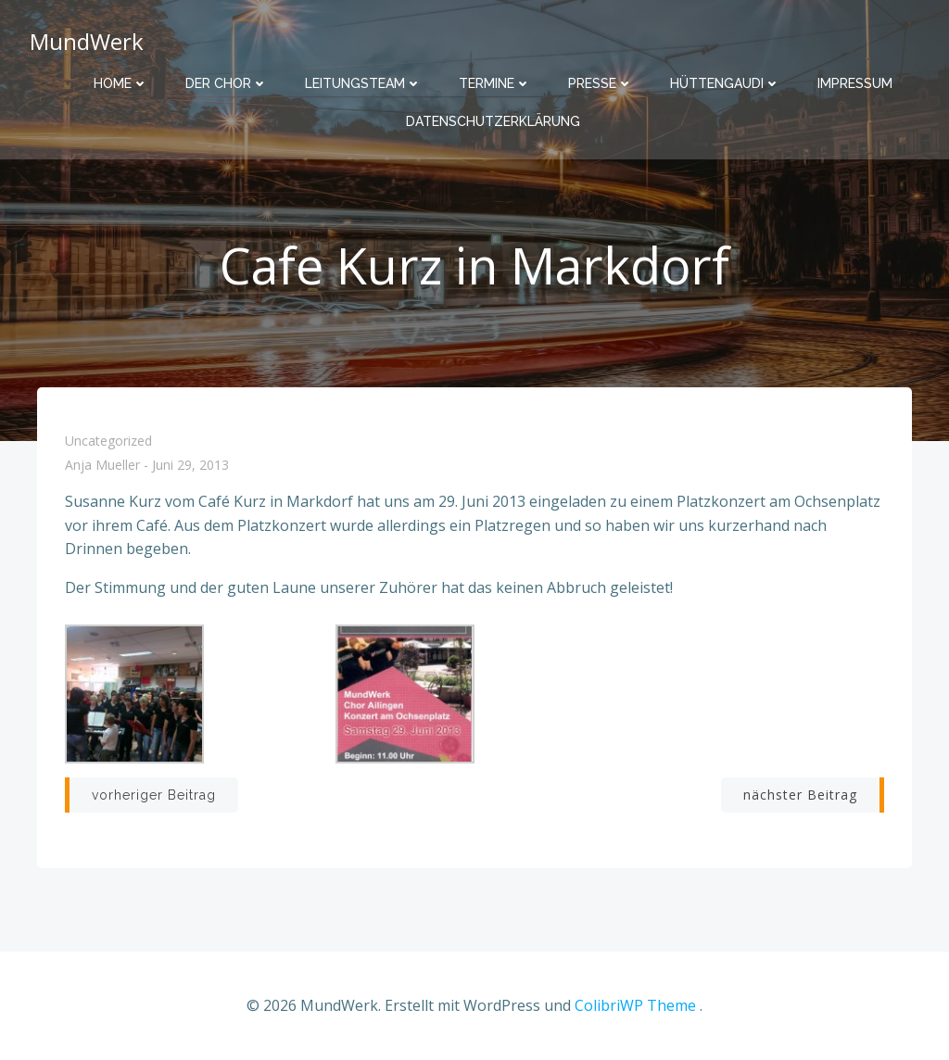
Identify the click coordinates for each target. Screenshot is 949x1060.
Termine (495, 83)
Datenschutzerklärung (493, 121)
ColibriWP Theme (635, 1005)
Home (121, 83)
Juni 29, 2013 (190, 465)
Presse (600, 83)
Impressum (854, 83)
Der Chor (226, 83)
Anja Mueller (102, 465)
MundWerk (87, 41)
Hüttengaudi (725, 83)
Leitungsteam (363, 83)
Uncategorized (108, 440)
